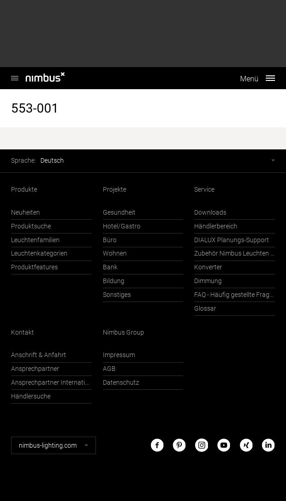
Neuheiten (25, 212)
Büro (110, 240)
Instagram (201, 445)
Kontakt (22, 332)
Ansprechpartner (35, 369)
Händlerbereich (215, 226)
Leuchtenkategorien (39, 253)
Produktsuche (31, 226)
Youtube (223, 445)
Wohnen (115, 253)
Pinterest (179, 445)
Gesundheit (119, 212)
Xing (246, 445)
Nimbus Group (123, 332)
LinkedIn (268, 445)
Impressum (119, 355)
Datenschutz (121, 383)
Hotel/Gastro (121, 226)
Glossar (205, 309)
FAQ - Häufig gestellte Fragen (234, 295)
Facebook (157, 445)
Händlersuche (30, 396)
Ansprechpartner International (51, 383)
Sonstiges (117, 295)
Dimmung (208, 281)
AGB (109, 369)
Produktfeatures (34, 267)
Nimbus (14, 73)
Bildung (113, 281)
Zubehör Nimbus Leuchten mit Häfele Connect (234, 253)
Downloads (210, 212)
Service (204, 190)
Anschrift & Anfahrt (38, 355)
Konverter (208, 267)
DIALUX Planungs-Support (231, 240)
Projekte (114, 190)
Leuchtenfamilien (35, 240)
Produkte (24, 190)
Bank (110, 267)
